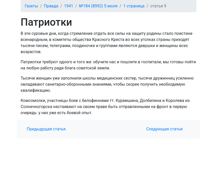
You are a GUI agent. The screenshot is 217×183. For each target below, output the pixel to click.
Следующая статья (164, 129)
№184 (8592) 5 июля (98, 6)
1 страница (133, 6)
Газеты (31, 6)
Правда (51, 6)
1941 (68, 6)
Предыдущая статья (46, 129)
